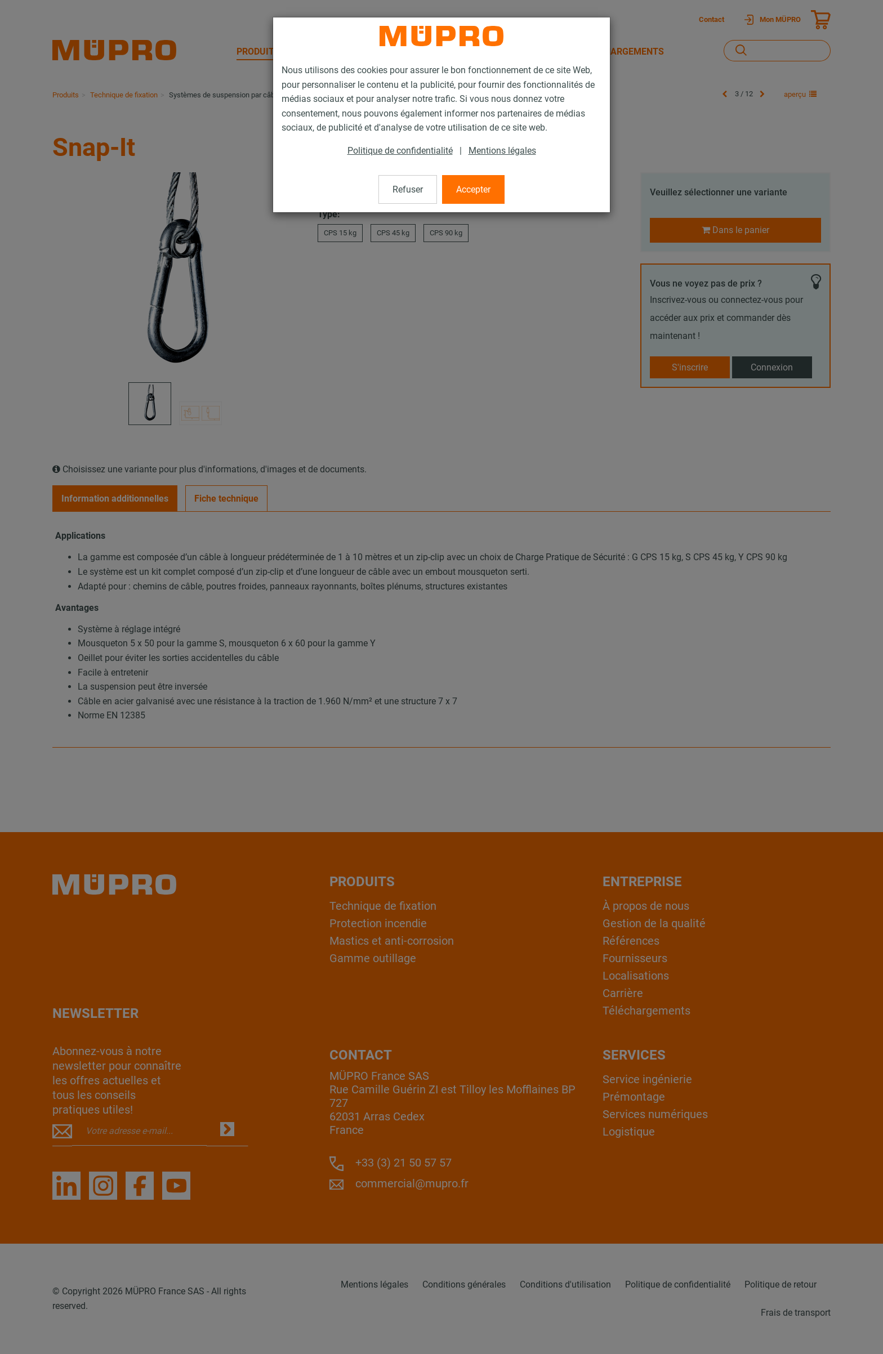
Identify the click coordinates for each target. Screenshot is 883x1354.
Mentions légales (502, 150)
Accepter (473, 189)
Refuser (408, 189)
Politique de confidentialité (400, 150)
